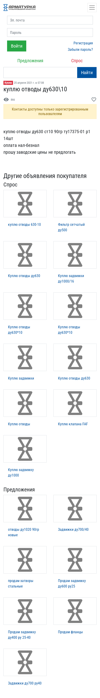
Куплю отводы (19, 424)
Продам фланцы (70, 632)
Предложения (30, 60)
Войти (16, 46)
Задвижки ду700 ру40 (25, 683)
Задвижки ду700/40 (73, 529)
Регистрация (83, 43)
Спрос (77, 60)
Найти (87, 72)
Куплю (8, 82)
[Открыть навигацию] (92, 7)
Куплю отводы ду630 (24, 276)
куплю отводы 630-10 (24, 224)
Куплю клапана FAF (73, 424)
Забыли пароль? (80, 49)
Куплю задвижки (21, 378)
